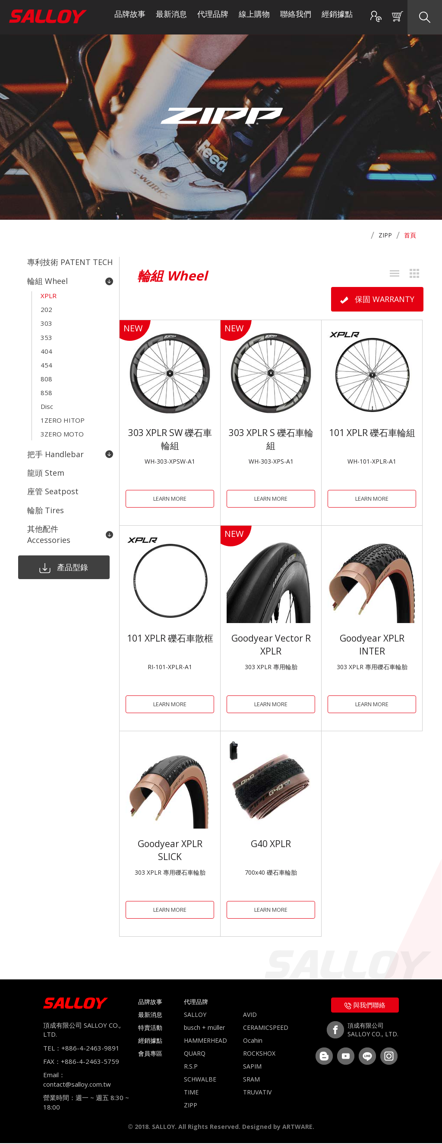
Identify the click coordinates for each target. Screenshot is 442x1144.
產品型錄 (61, 547)
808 (46, 369)
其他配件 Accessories (70, 514)
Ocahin (252, 1041)
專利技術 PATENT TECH (70, 262)
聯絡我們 (295, 17)
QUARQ (194, 1054)
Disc (47, 394)
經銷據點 (337, 17)
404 (46, 344)
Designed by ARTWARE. (278, 1127)
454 (46, 356)
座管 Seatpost (53, 474)
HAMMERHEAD (205, 1041)
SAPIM (252, 1067)
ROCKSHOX (259, 1054)
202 (46, 306)
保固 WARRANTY (377, 299)
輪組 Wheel (70, 279)
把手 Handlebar (70, 438)
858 (46, 382)
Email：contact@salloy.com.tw (77, 1080)
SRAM (251, 1080)
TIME (191, 1093)
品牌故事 (129, 17)
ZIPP (385, 235)
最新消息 (171, 17)
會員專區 (150, 1054)
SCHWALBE (200, 1080)
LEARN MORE (169, 498)
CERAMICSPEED (265, 1028)
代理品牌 (212, 17)
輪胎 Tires (45, 491)
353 (46, 331)
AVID (250, 1015)
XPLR (49, 293)
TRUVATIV (257, 1093)
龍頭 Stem (45, 456)
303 (46, 319)
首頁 (410, 235)
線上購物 (254, 17)
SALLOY (195, 1015)
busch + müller (204, 1028)
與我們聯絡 (364, 1005)
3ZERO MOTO (62, 420)
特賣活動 (150, 1028)
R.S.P (191, 1067)
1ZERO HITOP (63, 407)
